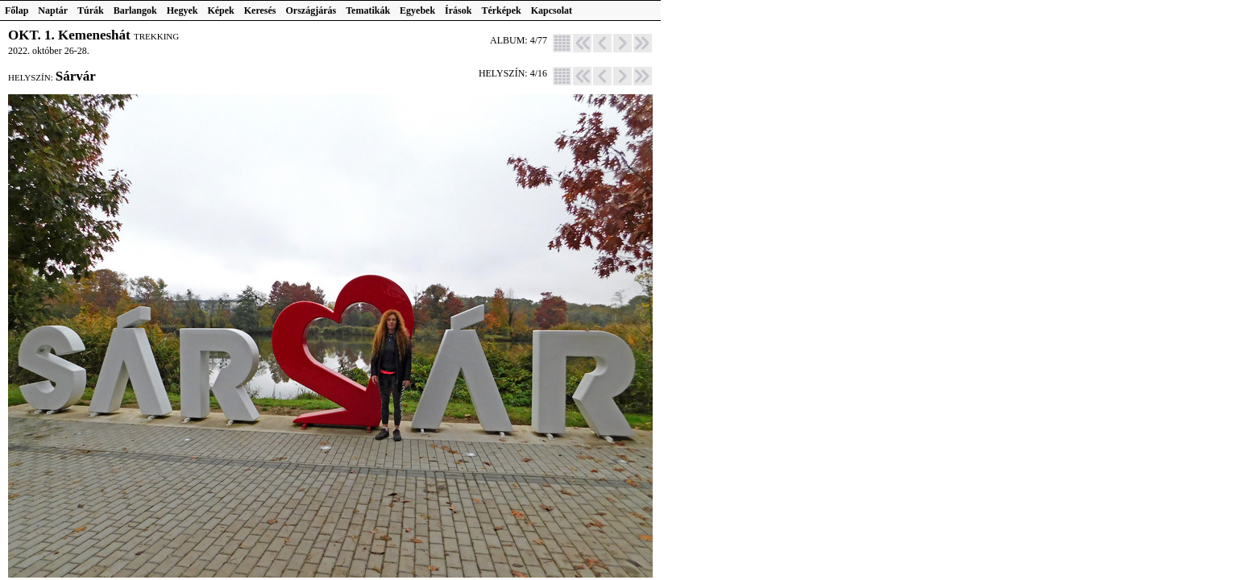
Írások (458, 10)
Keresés (260, 10)
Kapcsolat (551, 10)
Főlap (16, 10)
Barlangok (135, 10)
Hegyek (182, 10)
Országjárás (311, 10)
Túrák (90, 10)
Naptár (53, 10)
